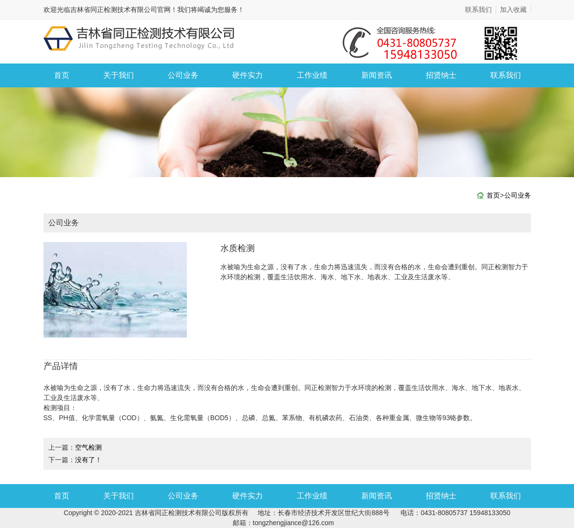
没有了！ (88, 460)
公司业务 (183, 75)
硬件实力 (247, 75)
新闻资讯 (376, 75)
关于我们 (118, 75)
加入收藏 (513, 9)
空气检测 (88, 447)
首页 (61, 75)
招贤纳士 (441, 75)
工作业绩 (312, 75)
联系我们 (478, 9)
